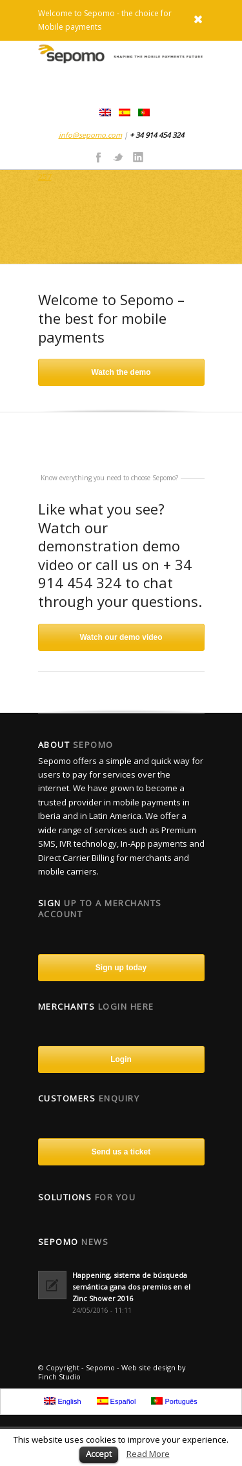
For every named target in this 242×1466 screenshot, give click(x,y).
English (62, 1401)
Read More (148, 1454)
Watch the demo (120, 372)
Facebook (98, 156)
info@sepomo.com (90, 135)
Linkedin (138, 156)
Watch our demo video (120, 637)
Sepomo (100, 1367)
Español (116, 1401)
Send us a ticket (121, 1151)
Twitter (118, 156)
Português (174, 1401)
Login (121, 1059)
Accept (99, 1454)
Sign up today (121, 967)
